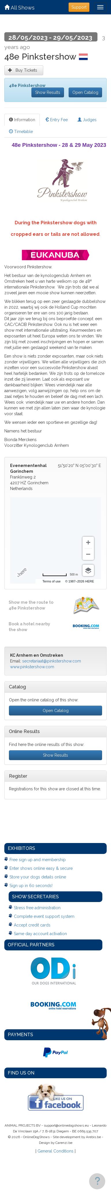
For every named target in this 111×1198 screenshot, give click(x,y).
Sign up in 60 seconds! (31, 885)
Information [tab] (22, 119)
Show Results (47, 92)
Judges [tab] (87, 119)
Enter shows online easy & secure (41, 868)
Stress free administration (37, 907)
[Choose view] (88, 570)
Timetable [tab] (21, 131)
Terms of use (51, 581)
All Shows (19, 8)
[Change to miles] (60, 575)
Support (79, 7)
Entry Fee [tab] (56, 119)
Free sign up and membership (38, 859)
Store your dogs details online (38, 877)
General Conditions (55, 1151)
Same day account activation (40, 933)
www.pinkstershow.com (32, 666)
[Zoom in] (88, 542)
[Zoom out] (88, 554)
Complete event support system (44, 916)
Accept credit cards (32, 925)
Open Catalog (85, 92)
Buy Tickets (23, 70)
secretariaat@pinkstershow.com (51, 661)
